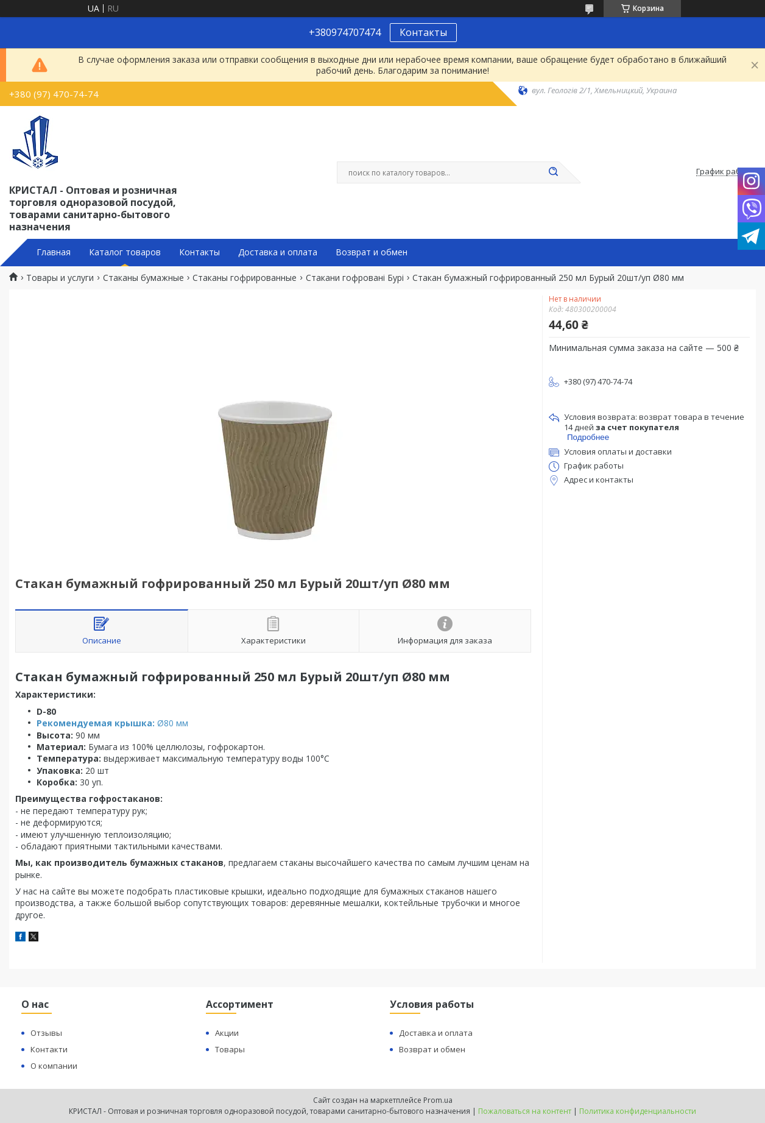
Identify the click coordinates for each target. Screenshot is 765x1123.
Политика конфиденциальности (637, 1111)
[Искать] (553, 172)
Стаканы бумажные (143, 277)
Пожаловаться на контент (524, 1111)
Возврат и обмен (371, 252)
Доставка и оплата (277, 252)
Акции (227, 1032)
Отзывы (46, 1032)
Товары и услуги (60, 277)
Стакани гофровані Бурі (355, 277)
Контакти (49, 1049)
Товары (230, 1049)
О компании (53, 1065)
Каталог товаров (125, 252)
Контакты (423, 32)
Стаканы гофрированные (244, 277)
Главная (54, 252)
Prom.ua (438, 1100)
